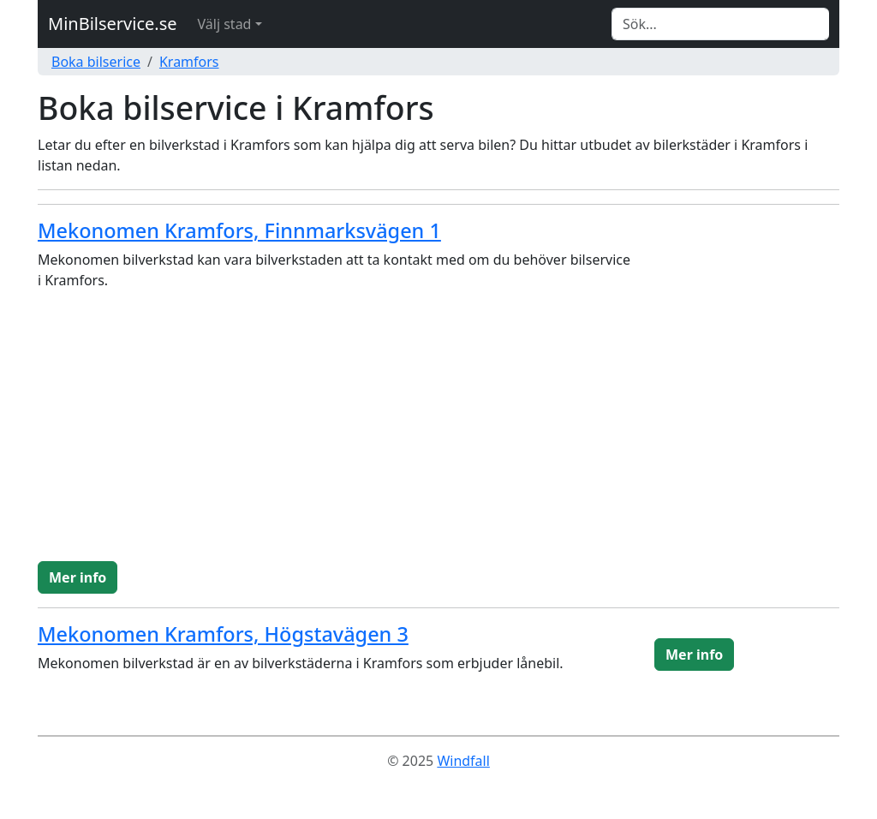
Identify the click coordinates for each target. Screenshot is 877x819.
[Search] (720, 24)
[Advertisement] (438, 433)
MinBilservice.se (112, 23)
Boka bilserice (95, 61)
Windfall (463, 760)
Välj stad (225, 24)
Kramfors (189, 61)
